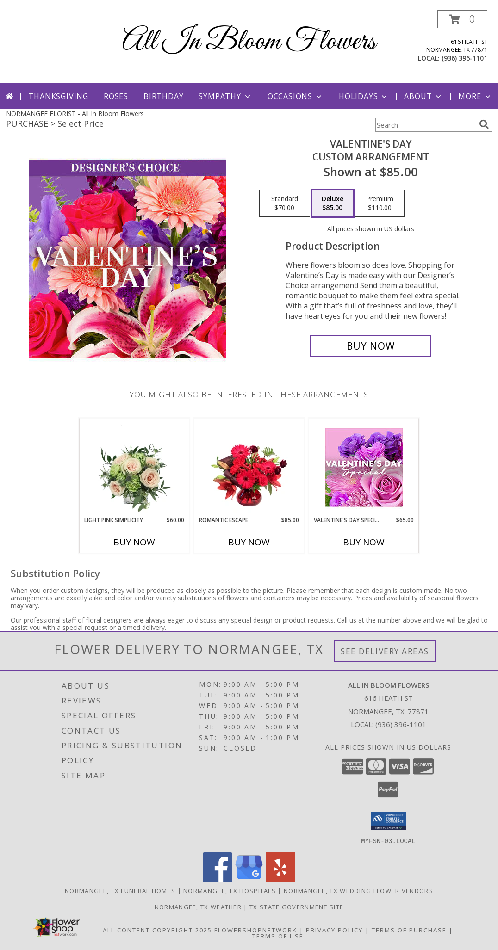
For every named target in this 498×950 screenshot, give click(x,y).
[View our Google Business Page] (249, 879)
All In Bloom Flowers (249, 42)
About (423, 96)
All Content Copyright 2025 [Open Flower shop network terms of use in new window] (157, 929)
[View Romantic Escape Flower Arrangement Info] (249, 467)
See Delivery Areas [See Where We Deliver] (385, 651)
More (475, 96)
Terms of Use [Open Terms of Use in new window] (278, 935)
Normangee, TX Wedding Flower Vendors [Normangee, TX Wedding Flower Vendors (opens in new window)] (358, 890)
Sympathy (225, 96)
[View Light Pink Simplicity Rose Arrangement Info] (134, 467)
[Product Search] (425, 124)
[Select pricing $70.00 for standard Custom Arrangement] (285, 203)
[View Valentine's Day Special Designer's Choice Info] (364, 467)
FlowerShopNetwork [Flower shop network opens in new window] (255, 929)
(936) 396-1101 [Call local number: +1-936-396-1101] (464, 58)
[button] (462, 19)
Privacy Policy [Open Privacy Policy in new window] (334, 929)
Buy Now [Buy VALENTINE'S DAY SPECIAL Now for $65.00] (364, 542)
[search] (484, 124)
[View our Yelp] (280, 879)
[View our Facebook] (217, 879)
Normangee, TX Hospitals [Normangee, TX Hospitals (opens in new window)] (229, 890)
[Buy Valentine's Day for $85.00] (370, 346)
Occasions (296, 96)
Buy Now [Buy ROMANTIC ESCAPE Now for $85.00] (249, 542)
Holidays (364, 96)
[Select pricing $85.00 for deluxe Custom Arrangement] (332, 203)
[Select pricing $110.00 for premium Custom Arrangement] (379, 203)
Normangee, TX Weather (198, 906)
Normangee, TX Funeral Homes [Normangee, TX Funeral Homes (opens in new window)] (120, 890)
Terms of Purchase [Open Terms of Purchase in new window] (409, 929)
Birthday (163, 96)
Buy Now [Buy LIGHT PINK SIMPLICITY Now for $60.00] (134, 542)
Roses (116, 96)
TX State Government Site (296, 906)
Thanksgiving (58, 96)
